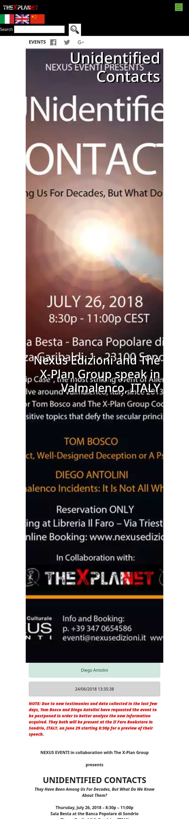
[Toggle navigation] (179, 7)
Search (6, 29)
